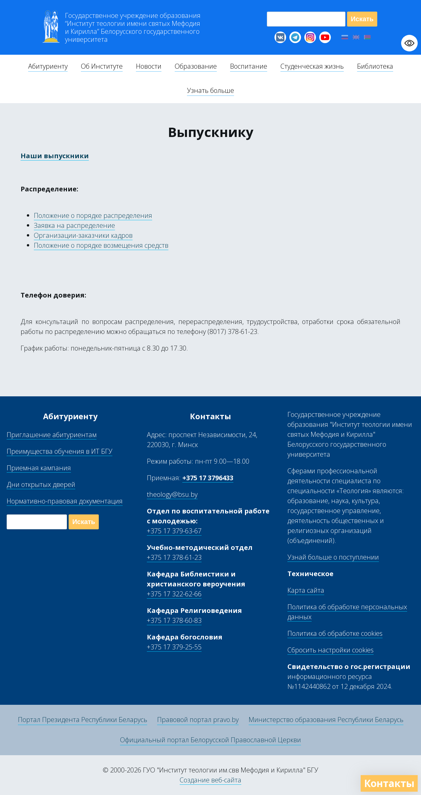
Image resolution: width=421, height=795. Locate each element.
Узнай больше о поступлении (333, 557)
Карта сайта (305, 590)
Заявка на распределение (74, 225)
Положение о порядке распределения (93, 215)
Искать (362, 19)
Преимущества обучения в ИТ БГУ (59, 451)
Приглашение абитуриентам (51, 434)
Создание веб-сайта (210, 779)
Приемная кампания (39, 467)
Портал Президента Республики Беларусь (82, 719)
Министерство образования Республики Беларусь (326, 719)
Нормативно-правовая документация (65, 501)
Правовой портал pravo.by (198, 719)
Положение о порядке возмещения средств (101, 245)
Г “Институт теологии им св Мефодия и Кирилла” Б (133, 27)
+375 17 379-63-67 (174, 530)
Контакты (389, 783)
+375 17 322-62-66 (174, 593)
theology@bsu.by (172, 494)
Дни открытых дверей (41, 484)
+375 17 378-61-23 (174, 557)
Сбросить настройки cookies (330, 649)
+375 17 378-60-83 (174, 620)
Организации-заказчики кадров (83, 235)
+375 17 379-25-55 (174, 646)
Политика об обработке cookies (335, 633)
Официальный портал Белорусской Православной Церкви (210, 739)
